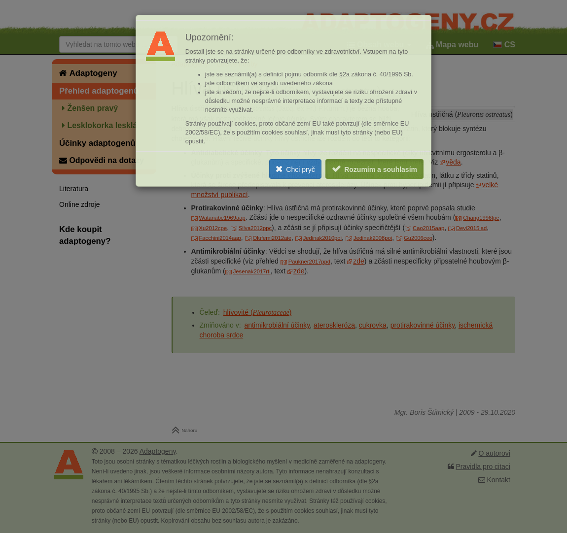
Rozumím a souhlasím (380, 169)
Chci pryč (300, 169)
